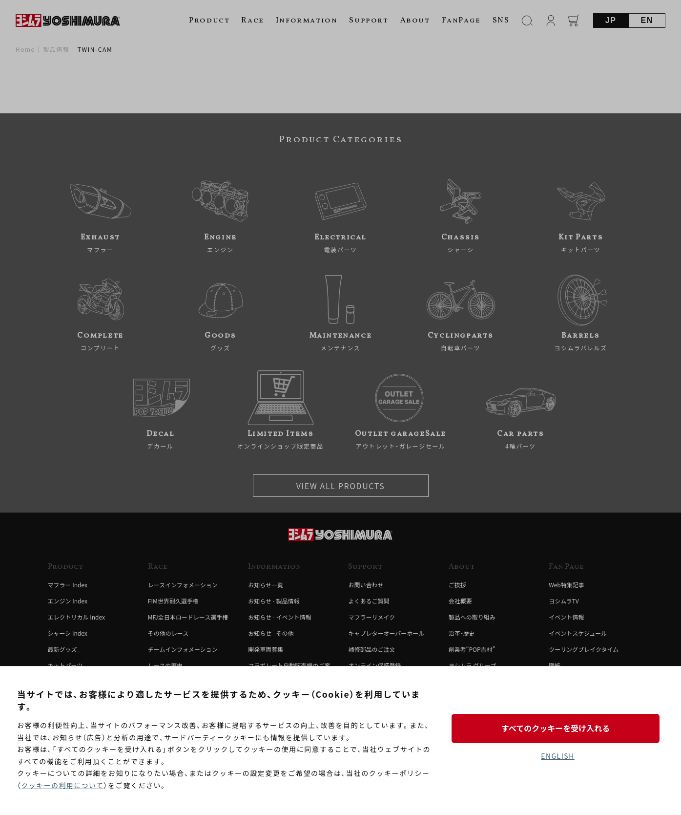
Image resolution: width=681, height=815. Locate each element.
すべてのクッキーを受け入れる (557, 728)
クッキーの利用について (63, 785)
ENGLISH (558, 756)
